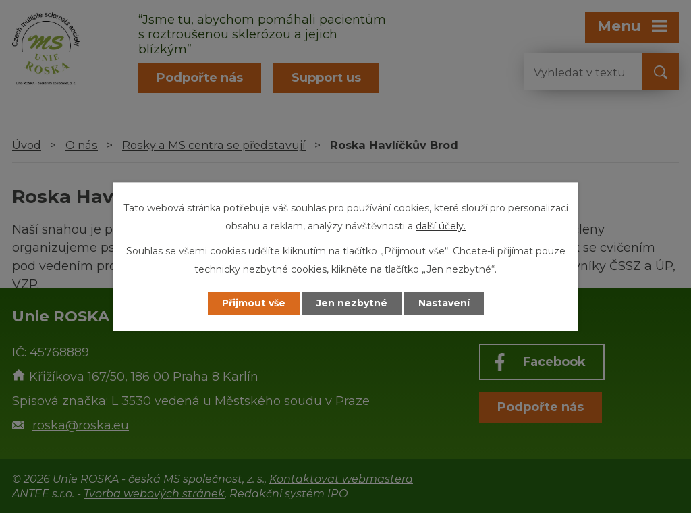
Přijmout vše (253, 303)
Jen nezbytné (351, 303)
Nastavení (444, 303)
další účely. (441, 226)
